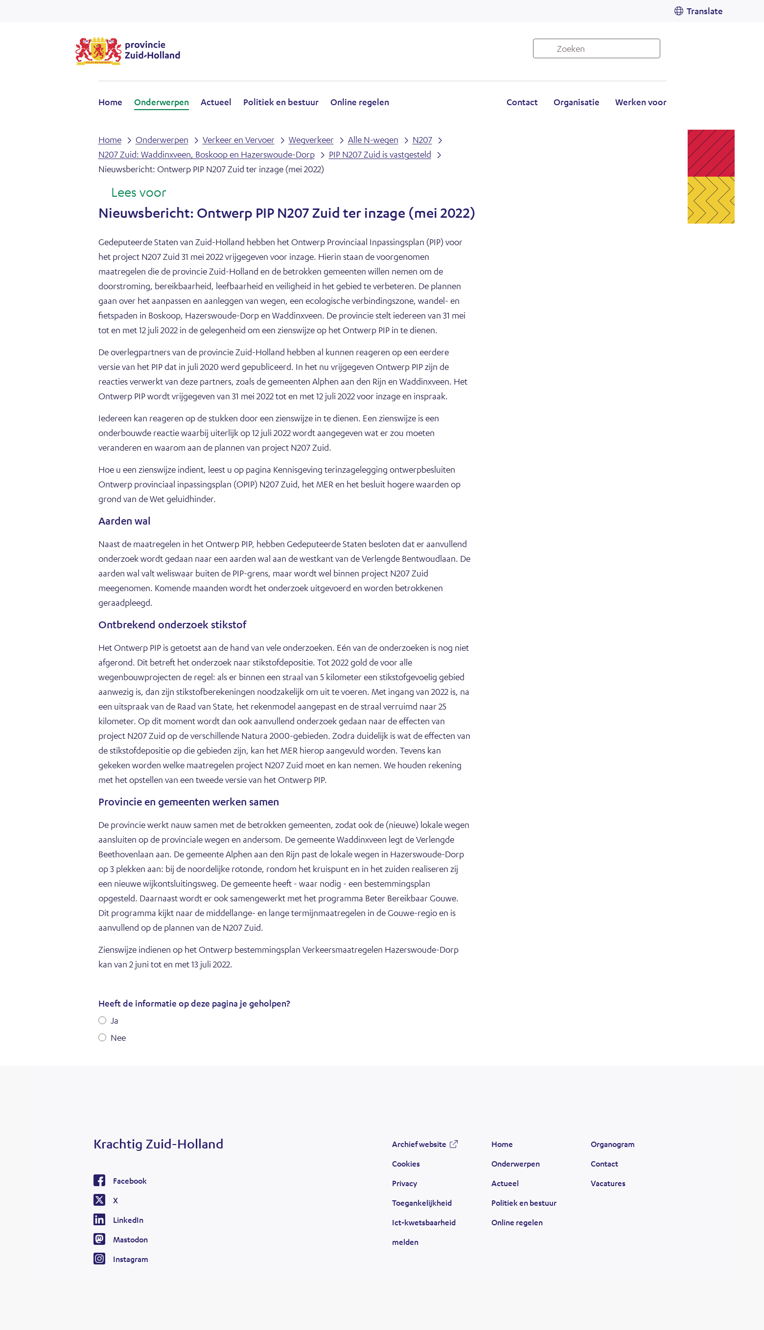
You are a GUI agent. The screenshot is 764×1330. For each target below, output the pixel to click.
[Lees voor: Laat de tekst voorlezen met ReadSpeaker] (132, 192)
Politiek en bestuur (281, 101)
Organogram (613, 1143)
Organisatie (577, 101)
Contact (522, 101)
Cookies (406, 1163)
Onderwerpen (161, 101)
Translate (705, 10)
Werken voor (641, 101)
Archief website (419, 1143)
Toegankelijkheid (422, 1202)
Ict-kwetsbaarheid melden (424, 1231)
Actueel (216, 101)
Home (110, 101)
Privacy (404, 1183)
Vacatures (608, 1183)
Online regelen (359, 101)
